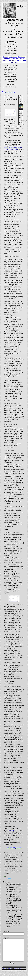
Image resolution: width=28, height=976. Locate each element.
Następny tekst (14, 848)
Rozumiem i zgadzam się (11, 86)
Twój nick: (6, 931)
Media (19, 60)
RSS (15, 62)
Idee (24, 60)
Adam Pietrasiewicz (7, 973)
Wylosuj (5, 57)
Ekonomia (14, 58)
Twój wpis (6, 938)
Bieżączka (21, 57)
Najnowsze (13, 57)
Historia (5, 60)
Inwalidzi (12, 60)
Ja (12, 62)
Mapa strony (18, 973)
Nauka (22, 58)
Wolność (7, 58)
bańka (11, 830)
